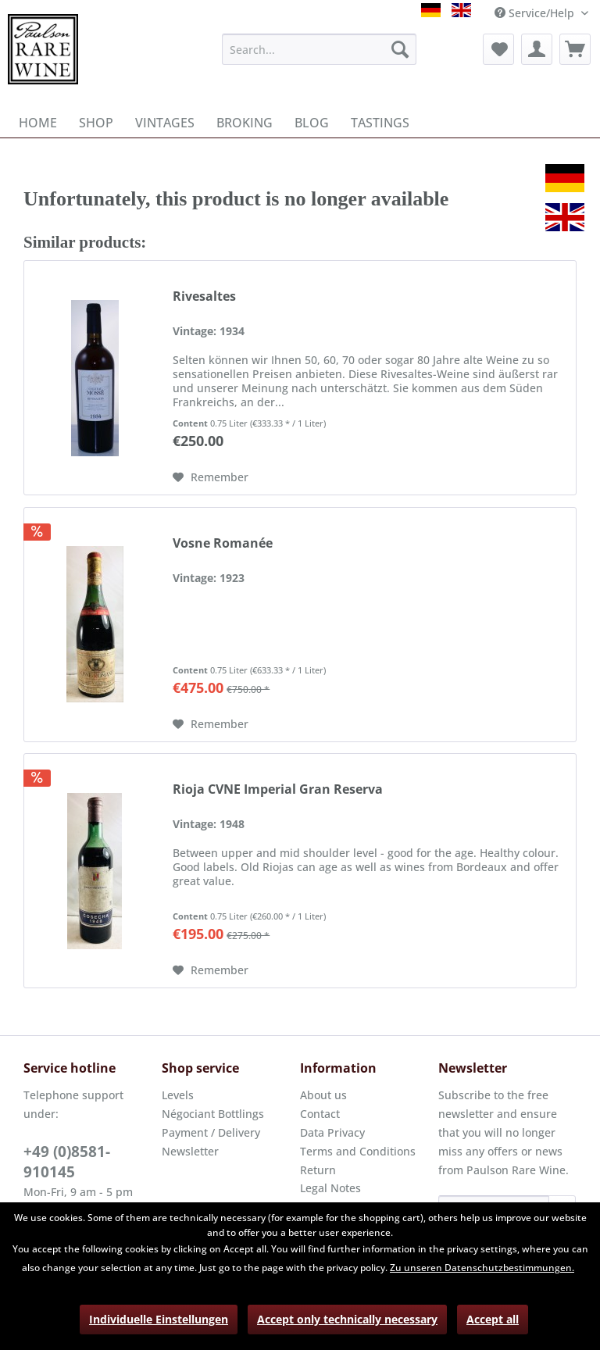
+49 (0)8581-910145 (66, 1161)
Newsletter (190, 1151)
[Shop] (96, 123)
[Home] (38, 123)
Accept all (492, 1319)
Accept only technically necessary (347, 1319)
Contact (320, 1113)
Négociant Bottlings (213, 1113)
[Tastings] (380, 123)
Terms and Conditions (358, 1151)
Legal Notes (330, 1187)
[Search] (400, 49)
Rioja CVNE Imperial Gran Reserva (278, 789)
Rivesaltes (204, 296)
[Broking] (244, 123)
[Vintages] (164, 123)
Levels (178, 1095)
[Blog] (312, 123)
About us (323, 1095)
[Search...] (319, 49)
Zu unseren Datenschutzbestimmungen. (482, 1267)
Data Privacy (332, 1132)
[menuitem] (319, 49)
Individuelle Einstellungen (158, 1319)
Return (318, 1169)
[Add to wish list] (210, 477)
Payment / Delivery (211, 1132)
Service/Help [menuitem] (536, 12)
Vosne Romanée (223, 543)
